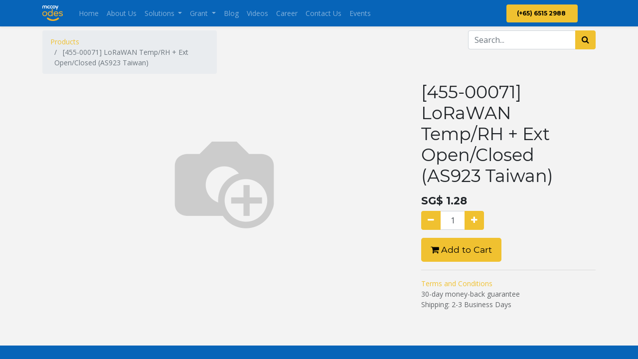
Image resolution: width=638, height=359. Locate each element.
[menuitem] (89, 13)
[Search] (585, 39)
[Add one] (474, 220)
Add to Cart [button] (461, 249)
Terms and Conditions (456, 283)
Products (64, 41)
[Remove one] (431, 220)
